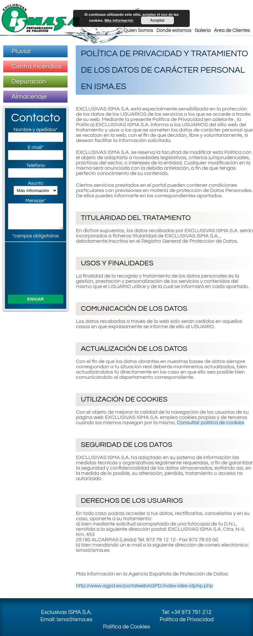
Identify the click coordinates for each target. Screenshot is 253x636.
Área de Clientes (232, 30)
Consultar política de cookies (210, 422)
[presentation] (36, 267)
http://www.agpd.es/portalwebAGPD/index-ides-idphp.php (144, 585)
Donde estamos (173, 30)
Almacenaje (29, 96)
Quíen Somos (138, 30)
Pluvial (21, 51)
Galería (203, 30)
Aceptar (157, 20)
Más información (118, 20)
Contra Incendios (37, 66)
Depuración (29, 81)
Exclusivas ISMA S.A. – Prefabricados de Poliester (41, 18)
